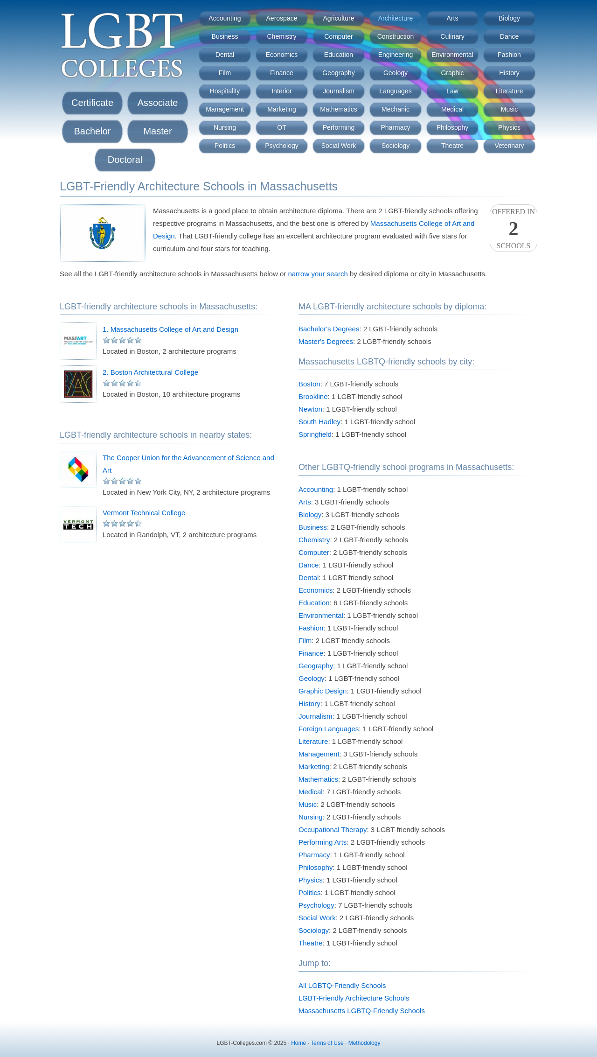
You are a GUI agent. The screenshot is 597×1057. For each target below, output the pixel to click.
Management (225, 109)
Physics (509, 127)
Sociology (396, 145)
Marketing (281, 109)
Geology (395, 73)
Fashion (509, 54)
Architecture (395, 18)
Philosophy (453, 127)
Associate (158, 103)
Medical (452, 109)
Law (452, 91)
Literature (509, 91)
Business (225, 36)
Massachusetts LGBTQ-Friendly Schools (361, 1011)
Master (157, 131)
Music (509, 109)
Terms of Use (327, 1043)
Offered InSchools (513, 229)
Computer (338, 36)
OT (281, 127)
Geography (338, 73)
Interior (281, 91)
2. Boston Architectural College (150, 372)
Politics (225, 145)
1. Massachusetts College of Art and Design (170, 329)
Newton (310, 409)
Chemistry (281, 36)
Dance (509, 36)
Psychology (281, 145)
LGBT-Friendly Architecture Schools (354, 998)
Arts (452, 18)
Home (298, 1043)
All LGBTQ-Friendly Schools (342, 985)
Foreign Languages (328, 729)
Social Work (338, 145)
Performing (338, 127)
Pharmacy (395, 127)
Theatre (452, 145)
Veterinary (509, 145)
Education (338, 54)
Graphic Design (322, 691)
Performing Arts (322, 842)
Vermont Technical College (144, 513)
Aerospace (282, 18)
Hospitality (225, 91)
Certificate (92, 103)
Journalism (338, 91)
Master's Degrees (325, 341)
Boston (309, 384)
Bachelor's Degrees (328, 329)
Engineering (395, 54)
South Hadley (319, 422)
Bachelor (92, 131)
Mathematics (338, 109)
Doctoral (125, 159)
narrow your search (317, 274)
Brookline (313, 396)
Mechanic (396, 109)
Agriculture (338, 18)
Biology (509, 18)
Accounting (224, 18)
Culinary (452, 36)
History (509, 73)
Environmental (452, 54)
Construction (395, 36)
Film (225, 73)
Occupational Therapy (332, 829)
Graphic (452, 73)
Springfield (315, 434)
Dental (224, 54)
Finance (281, 73)
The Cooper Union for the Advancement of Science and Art (188, 464)
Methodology (364, 1043)
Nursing (225, 127)
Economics (282, 54)
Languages (395, 91)
